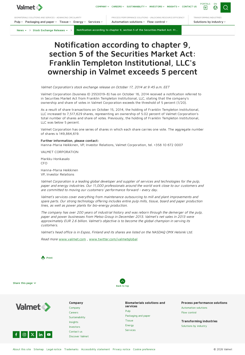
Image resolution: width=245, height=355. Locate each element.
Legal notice (53, 349)
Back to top (122, 282)
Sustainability (77, 317)
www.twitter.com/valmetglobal (113, 239)
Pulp (127, 310)
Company (74, 307)
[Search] (225, 7)
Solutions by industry (194, 325)
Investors (74, 326)
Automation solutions (194, 307)
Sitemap (39, 349)
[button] (21, 30)
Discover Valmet (79, 336)
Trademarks (71, 349)
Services (130, 329)
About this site (22, 349)
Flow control (188, 312)
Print (47, 258)
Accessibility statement (95, 349)
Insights (73, 321)
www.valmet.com (72, 239)
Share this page (24, 282)
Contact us (75, 331)
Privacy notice (121, 349)
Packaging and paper (137, 315)
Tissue (129, 320)
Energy (129, 325)
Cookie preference (144, 349)
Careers (73, 312)
